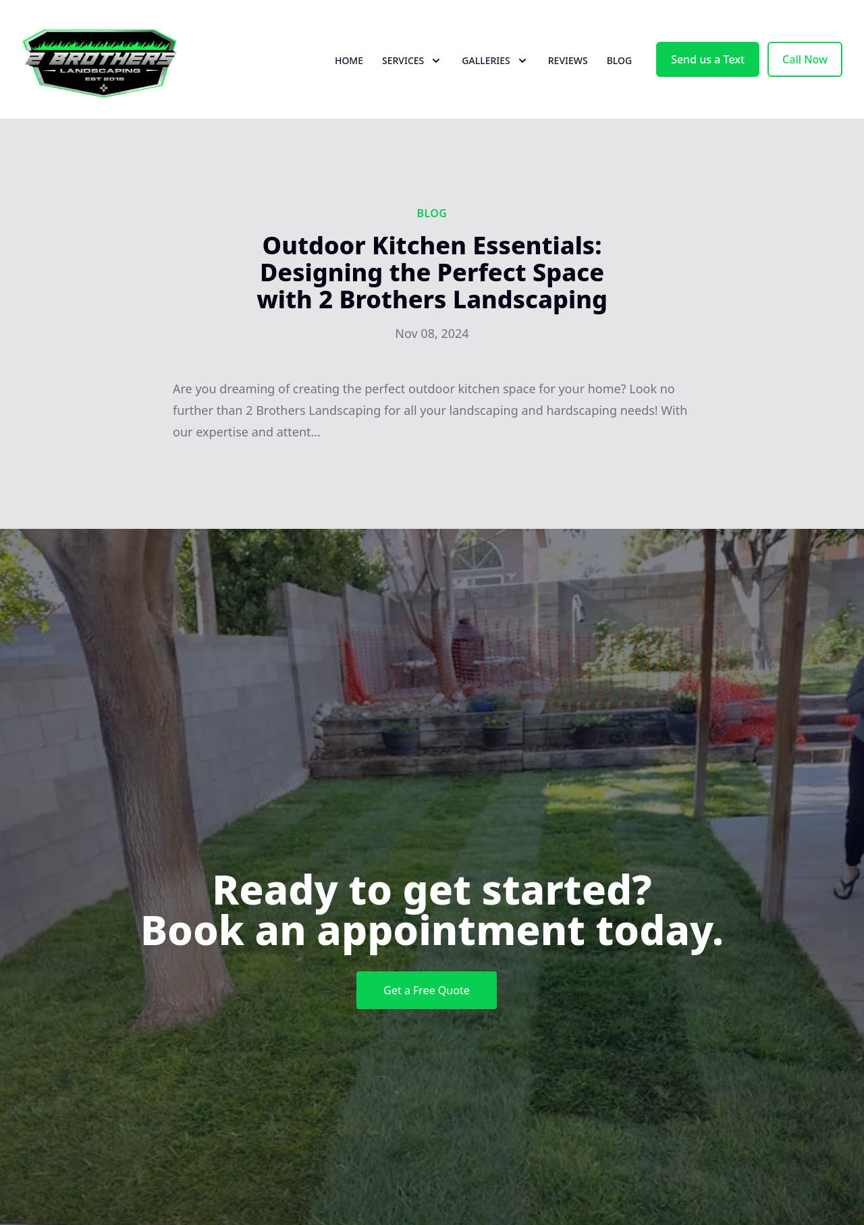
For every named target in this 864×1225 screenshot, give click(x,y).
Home (349, 60)
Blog (619, 60)
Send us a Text (708, 59)
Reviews (568, 60)
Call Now (805, 59)
